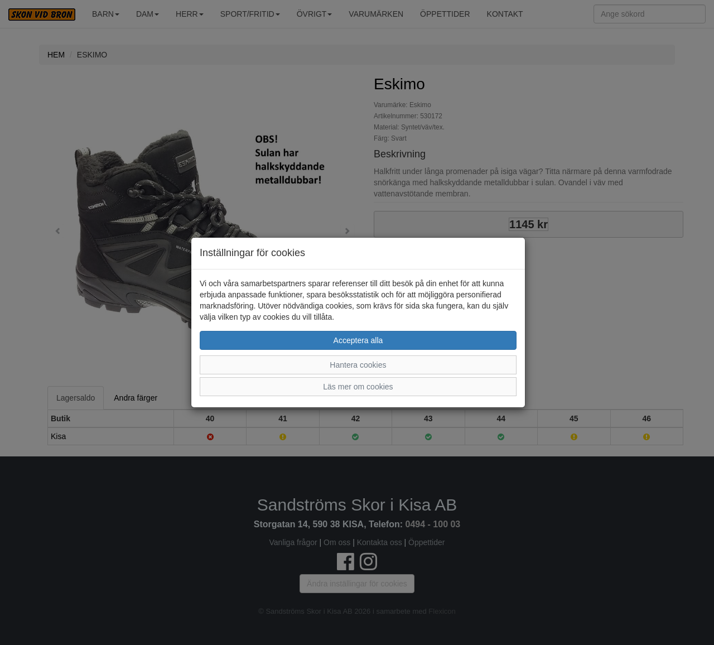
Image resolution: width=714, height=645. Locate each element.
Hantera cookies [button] (358, 364)
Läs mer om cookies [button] (358, 386)
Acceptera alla (358, 340)
